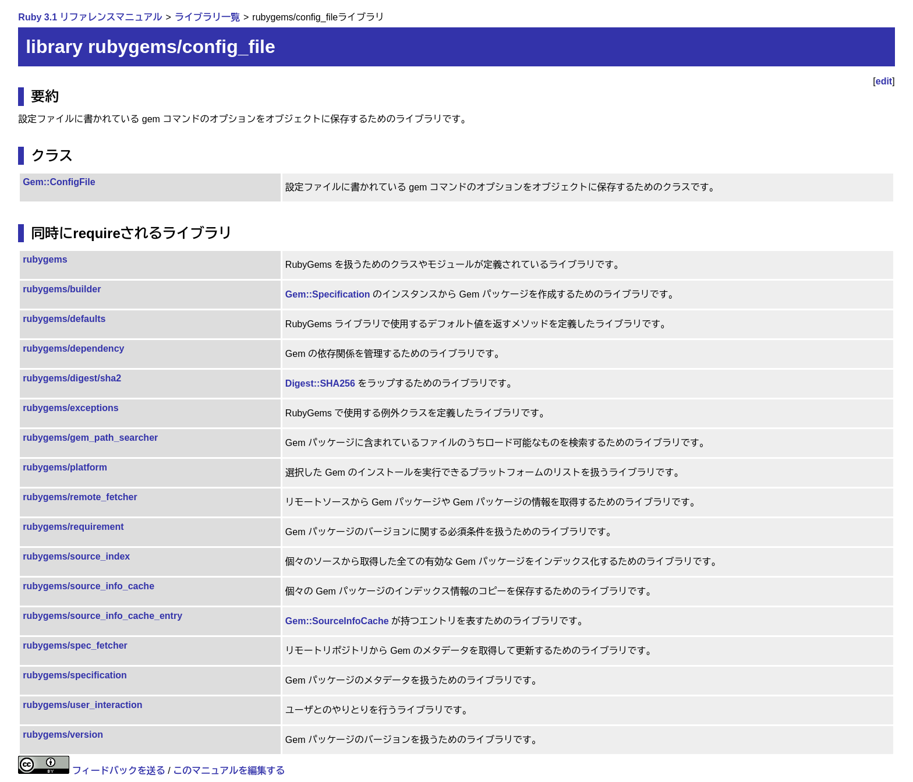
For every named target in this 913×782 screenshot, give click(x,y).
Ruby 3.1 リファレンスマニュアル (90, 17)
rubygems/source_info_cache (88, 586)
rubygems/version (63, 734)
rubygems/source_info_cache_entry (102, 616)
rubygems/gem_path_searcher (90, 438)
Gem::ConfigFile (59, 182)
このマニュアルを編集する (229, 771)
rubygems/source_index (76, 556)
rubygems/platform (65, 467)
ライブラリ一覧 (207, 17)
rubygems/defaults (64, 319)
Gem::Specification (327, 294)
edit (884, 81)
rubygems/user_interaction (82, 705)
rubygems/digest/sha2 (72, 378)
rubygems (45, 259)
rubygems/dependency (73, 348)
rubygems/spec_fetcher (75, 645)
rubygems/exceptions (71, 408)
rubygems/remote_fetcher (80, 497)
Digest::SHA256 (320, 383)
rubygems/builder (62, 289)
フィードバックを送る (118, 771)
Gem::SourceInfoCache (337, 621)
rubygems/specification (75, 675)
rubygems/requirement (73, 527)
